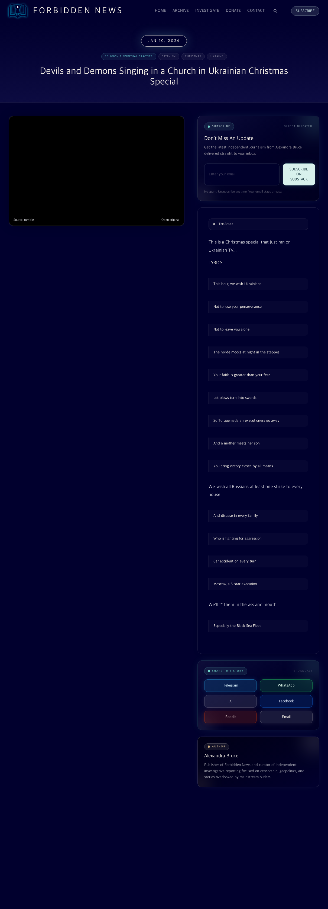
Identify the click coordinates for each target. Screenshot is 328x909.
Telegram (230, 685)
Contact (256, 10)
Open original (170, 220)
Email (286, 717)
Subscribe (305, 11)
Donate (233, 10)
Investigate (207, 10)
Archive (181, 10)
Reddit (230, 717)
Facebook (286, 701)
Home (160, 10)
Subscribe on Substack (299, 174)
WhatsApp (286, 685)
